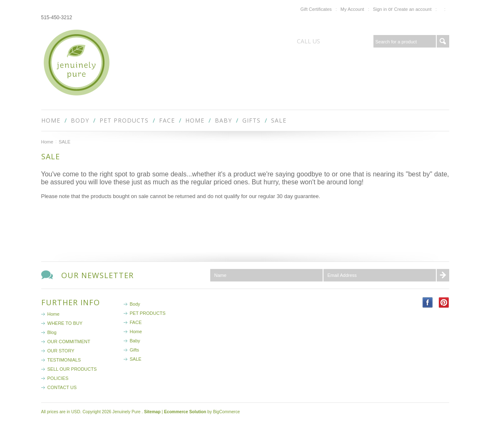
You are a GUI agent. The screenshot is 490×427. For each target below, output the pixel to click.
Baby (223, 120)
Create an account (413, 9)
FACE (167, 120)
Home (194, 120)
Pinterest (444, 302)
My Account (352, 9)
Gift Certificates (316, 9)
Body (80, 120)
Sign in (380, 9)
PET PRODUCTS (124, 120)
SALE (278, 120)
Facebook (428, 302)
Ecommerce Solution (185, 411)
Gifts (251, 120)
